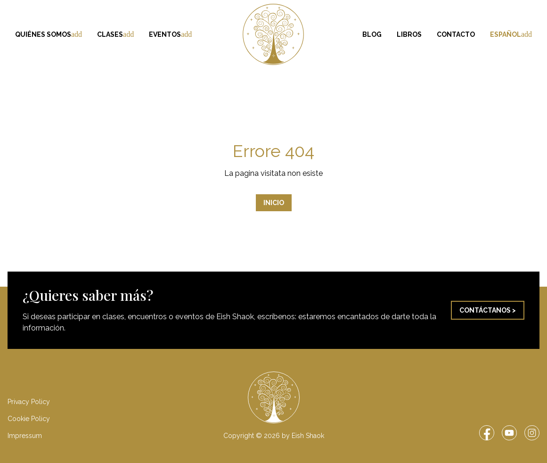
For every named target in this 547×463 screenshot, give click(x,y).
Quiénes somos (48, 34)
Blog (372, 34)
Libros (409, 34)
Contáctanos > (487, 310)
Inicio (273, 203)
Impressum (25, 435)
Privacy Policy (29, 401)
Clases (115, 34)
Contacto (456, 34)
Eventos (170, 34)
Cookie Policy (29, 418)
